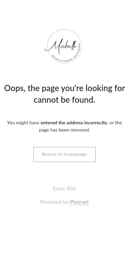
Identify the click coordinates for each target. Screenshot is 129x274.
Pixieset (79, 201)
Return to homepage (64, 154)
